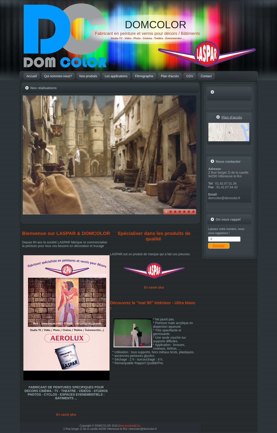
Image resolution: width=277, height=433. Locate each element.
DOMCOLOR (155, 25)
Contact (206, 76)
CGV (189, 76)
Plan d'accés (170, 76)
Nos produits (88, 76)
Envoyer (219, 245)
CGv (138, 425)
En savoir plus (66, 414)
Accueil (32, 76)
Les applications (116, 76)
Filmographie (144, 76)
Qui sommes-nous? (58, 76)
